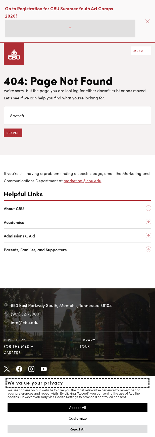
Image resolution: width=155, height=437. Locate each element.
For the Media (18, 346)
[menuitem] (39, 340)
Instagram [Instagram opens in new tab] (31, 369)
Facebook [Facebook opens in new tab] (19, 369)
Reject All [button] (77, 428)
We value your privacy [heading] (35, 383)
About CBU (14, 208)
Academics (14, 222)
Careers (12, 352)
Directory (15, 339)
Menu (138, 50)
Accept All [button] (77, 407)
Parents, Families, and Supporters (35, 249)
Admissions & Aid (19, 235)
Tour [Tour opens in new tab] (85, 346)
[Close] (147, 21)
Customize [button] (78, 418)
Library (87, 339)
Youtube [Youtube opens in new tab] (44, 369)
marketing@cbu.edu (82, 180)
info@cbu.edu (24, 322)
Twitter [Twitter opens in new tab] (7, 369)
